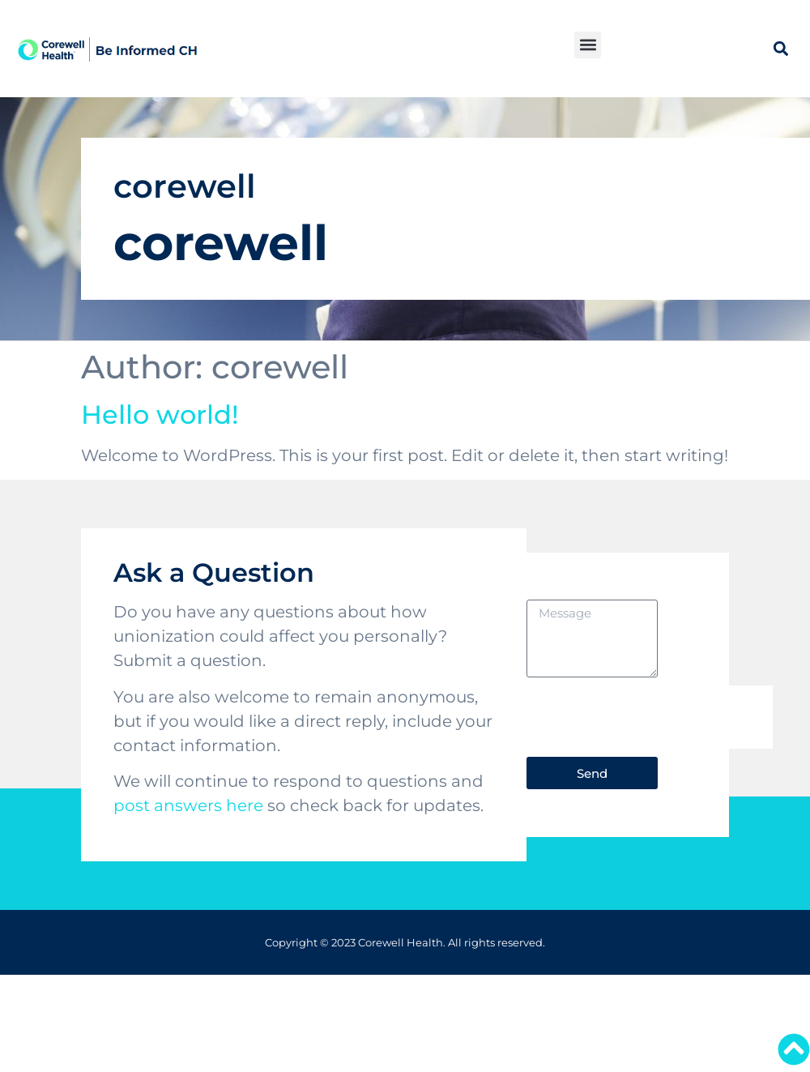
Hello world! (160, 414)
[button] (587, 45)
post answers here (188, 805)
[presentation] (649, 717)
